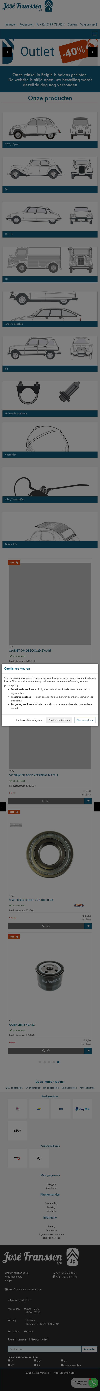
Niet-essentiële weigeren (29, 720)
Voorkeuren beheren (59, 720)
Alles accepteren (85, 720)
